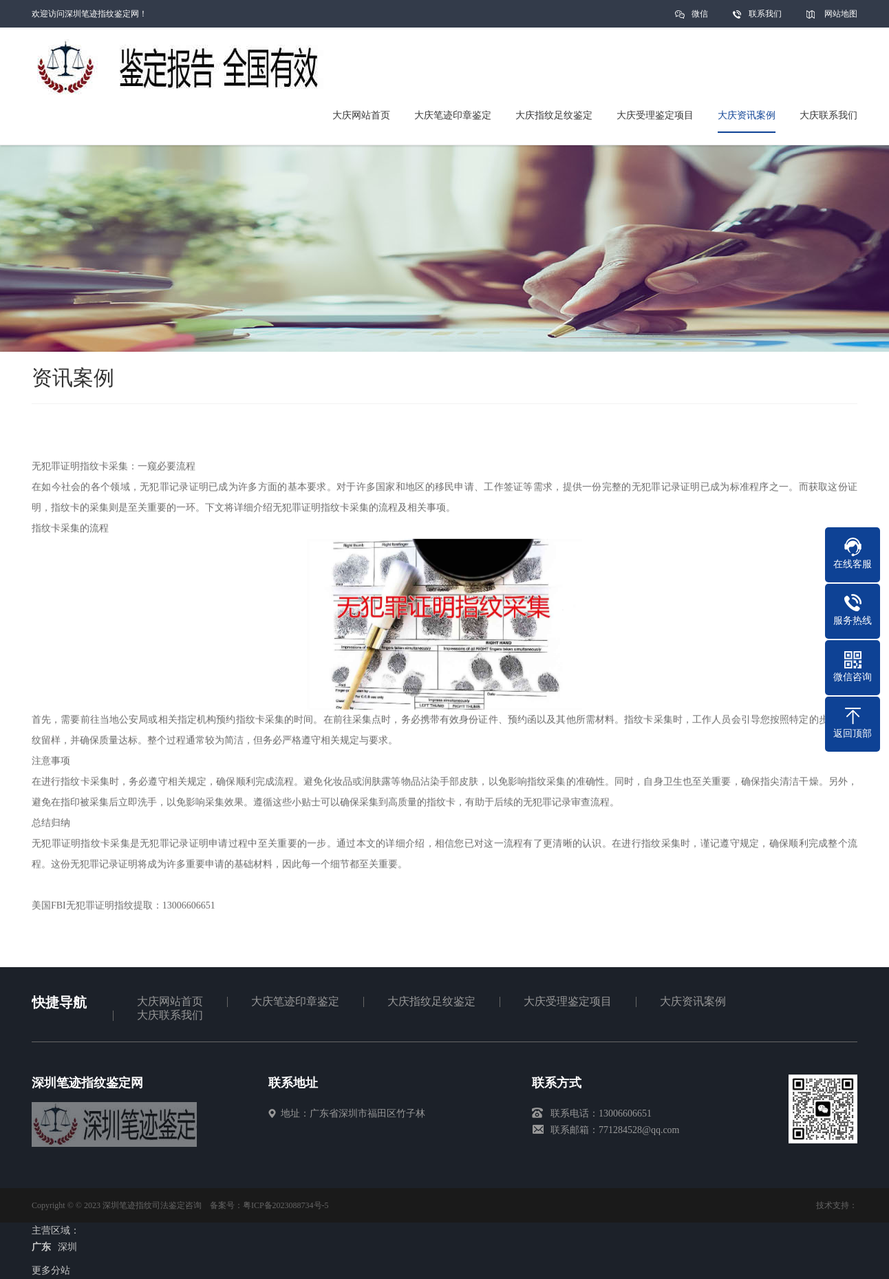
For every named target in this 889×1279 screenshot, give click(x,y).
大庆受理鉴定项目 (568, 1001)
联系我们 (765, 14)
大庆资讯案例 (693, 1001)
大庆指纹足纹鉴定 (431, 1001)
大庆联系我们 (170, 1015)
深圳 (67, 1247)
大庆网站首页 (170, 1001)
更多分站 (51, 1270)
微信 (700, 18)
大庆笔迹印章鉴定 (295, 1001)
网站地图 (840, 14)
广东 (41, 1247)
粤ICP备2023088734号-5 (286, 1205)
